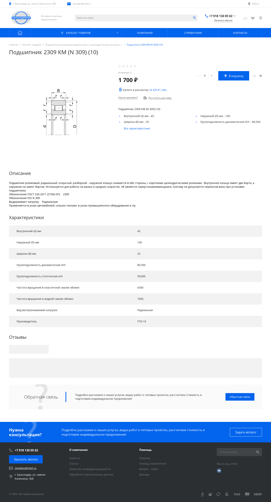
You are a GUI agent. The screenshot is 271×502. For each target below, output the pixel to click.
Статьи (73, 463)
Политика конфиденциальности (90, 469)
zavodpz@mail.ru (82, 3)
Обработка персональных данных (91, 474)
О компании (78, 450)
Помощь (145, 450)
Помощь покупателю (152, 463)
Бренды (144, 474)
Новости (74, 458)
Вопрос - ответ (148, 469)
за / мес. (158, 90)
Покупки (144, 458)
